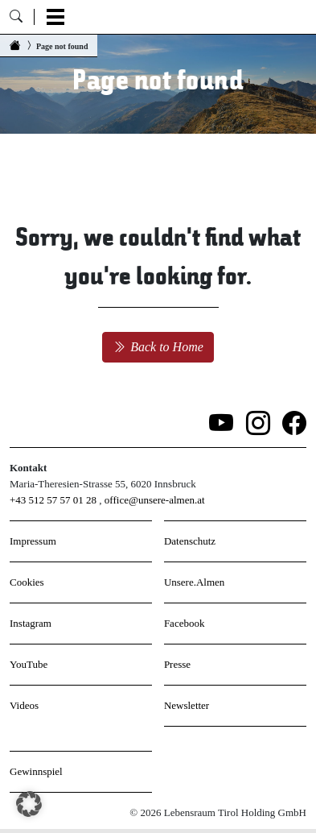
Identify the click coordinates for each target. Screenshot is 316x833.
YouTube (28, 664)
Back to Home (158, 347)
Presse (177, 664)
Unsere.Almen (194, 582)
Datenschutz (189, 541)
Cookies (27, 582)
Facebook (184, 623)
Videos (24, 705)
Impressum (33, 541)
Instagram (30, 623)
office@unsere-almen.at (155, 500)
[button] (29, 804)
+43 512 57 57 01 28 (53, 500)
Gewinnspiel (36, 771)
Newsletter (186, 705)
